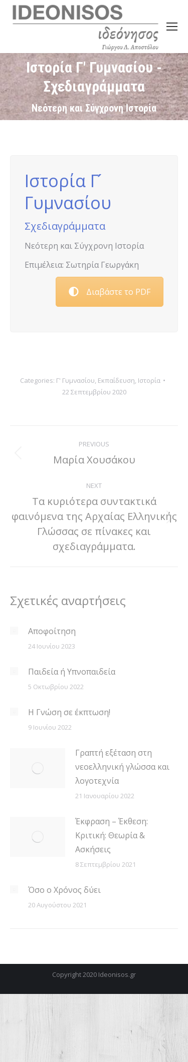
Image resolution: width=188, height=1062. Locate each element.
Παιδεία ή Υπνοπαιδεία (71, 671)
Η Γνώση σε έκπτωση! (69, 712)
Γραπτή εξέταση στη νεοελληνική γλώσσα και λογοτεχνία (122, 766)
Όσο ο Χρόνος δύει (64, 889)
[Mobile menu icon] (172, 27)
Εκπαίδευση (116, 380)
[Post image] (14, 631)
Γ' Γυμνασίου (75, 380)
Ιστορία (149, 380)
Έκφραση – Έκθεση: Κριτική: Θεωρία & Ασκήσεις (111, 835)
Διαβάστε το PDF (109, 291)
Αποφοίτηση (52, 631)
